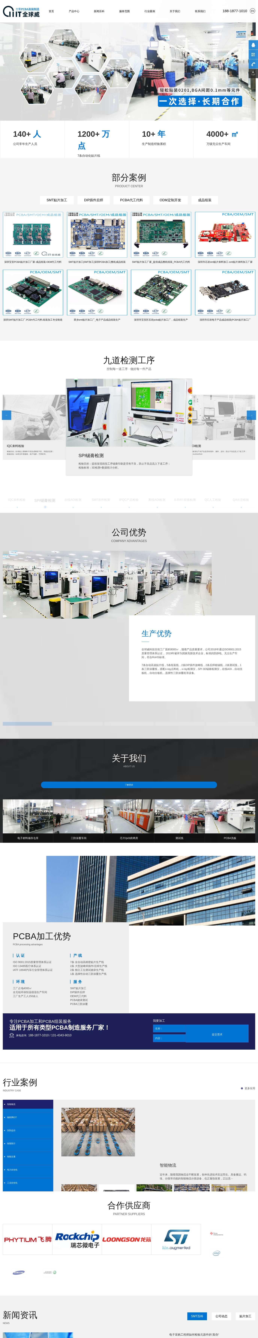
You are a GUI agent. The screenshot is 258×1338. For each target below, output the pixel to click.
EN (252, 11)
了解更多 (129, 721)
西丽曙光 (65, 1300)
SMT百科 (199, 1147)
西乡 (64, 1304)
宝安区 (9, 1304)
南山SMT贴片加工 (195, 1270)
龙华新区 (24, 1304)
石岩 (25, 1300)
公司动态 (222, 1147)
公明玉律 (82, 1309)
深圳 (10, 1300)
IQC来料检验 (92, 455)
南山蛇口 (22, 1309)
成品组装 (205, 200)
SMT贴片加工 (56, 200)
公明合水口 (50, 1309)
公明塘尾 (73, 1309)
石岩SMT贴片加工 (121, 1270)
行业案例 (150, 11)
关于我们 (175, 11)
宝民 (85, 1304)
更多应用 (250, 958)
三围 (141, 1304)
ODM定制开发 (170, 200)
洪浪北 (104, 1304)
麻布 (30, 1309)
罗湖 (20, 1300)
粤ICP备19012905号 (70, 1313)
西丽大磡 (103, 1300)
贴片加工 (245, 1147)
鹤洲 (120, 1304)
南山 (41, 1300)
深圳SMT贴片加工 (48, 1270)
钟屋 (136, 1304)
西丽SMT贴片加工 (170, 1270)
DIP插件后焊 (93, 200)
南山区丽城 (93, 1300)
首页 (51, 11)
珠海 (5, 1300)
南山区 (153, 1300)
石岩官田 (125, 1309)
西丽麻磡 (113, 1300)
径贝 (8, 1309)
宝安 (30, 1300)
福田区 (139, 1300)
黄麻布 (14, 1309)
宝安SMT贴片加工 (146, 1270)
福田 (15, 1300)
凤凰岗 (152, 1304)
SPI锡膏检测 (192, 446)
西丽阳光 (130, 1300)
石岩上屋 (116, 1309)
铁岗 (158, 1304)
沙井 (75, 1304)
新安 (59, 1304)
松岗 (80, 1304)
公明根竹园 (62, 1309)
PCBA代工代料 (131, 200)
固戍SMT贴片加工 (220, 1270)
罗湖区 (146, 1300)
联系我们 (200, 11)
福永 (70, 1304)
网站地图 (7, 1318)
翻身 (115, 1304)
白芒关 (122, 1300)
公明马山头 (105, 1309)
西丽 (36, 1300)
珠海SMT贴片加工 (23, 1270)
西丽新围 (82, 1300)
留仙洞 (73, 1300)
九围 (146, 1304)
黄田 (130, 1304)
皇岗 (54, 1304)
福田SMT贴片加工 (73, 1270)
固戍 (46, 1300)
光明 (42, 1304)
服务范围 (124, 11)
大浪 (110, 1304)
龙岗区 (16, 1304)
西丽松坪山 (54, 1300)
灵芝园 (96, 1304)
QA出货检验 (15, 445)
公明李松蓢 (38, 1309)
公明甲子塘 (93, 1309)
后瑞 (125, 1304)
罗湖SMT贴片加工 (97, 1270)
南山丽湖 (34, 1304)
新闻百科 (99, 11)
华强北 (48, 1304)
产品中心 (74, 11)
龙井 (90, 1304)
